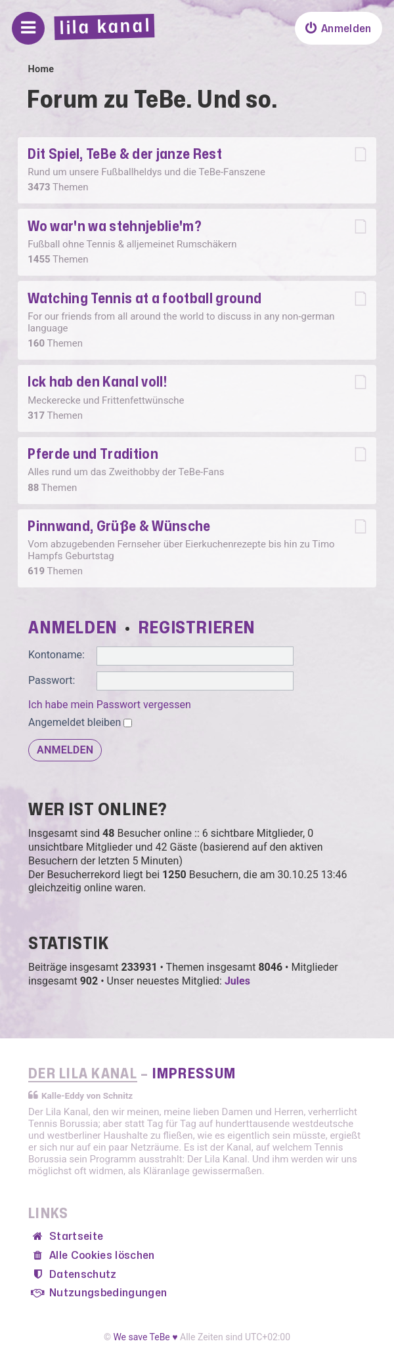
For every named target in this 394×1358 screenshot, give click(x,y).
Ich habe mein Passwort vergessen (109, 704)
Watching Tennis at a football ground (144, 299)
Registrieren (196, 628)
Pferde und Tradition (93, 454)
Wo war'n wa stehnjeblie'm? (115, 227)
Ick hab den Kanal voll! (97, 382)
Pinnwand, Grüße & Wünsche (119, 527)
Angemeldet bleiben (80, 722)
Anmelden (73, 628)
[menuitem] (338, 28)
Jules (237, 981)
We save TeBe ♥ (145, 1337)
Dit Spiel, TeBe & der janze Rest (125, 154)
